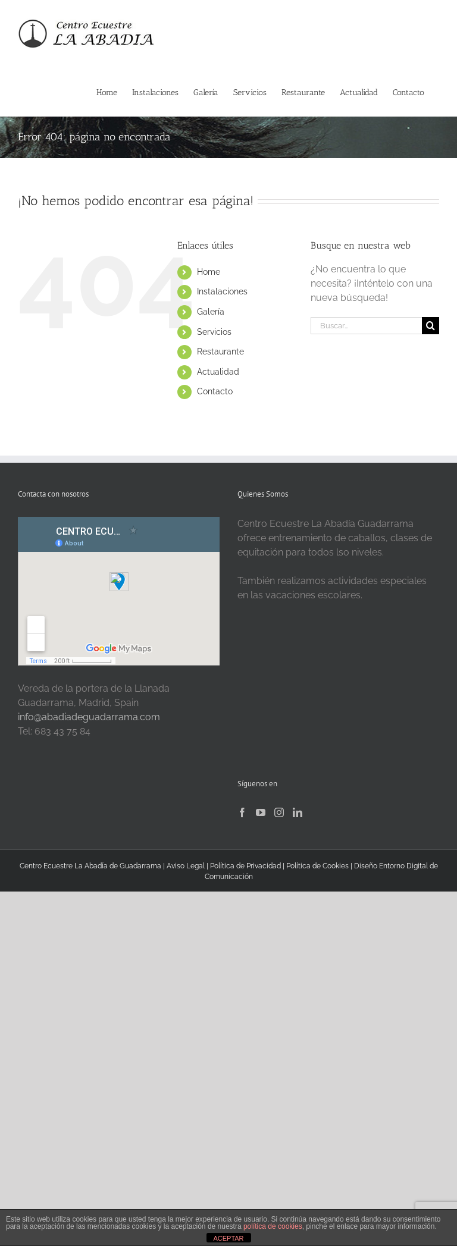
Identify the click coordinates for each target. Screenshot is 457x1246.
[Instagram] (279, 812)
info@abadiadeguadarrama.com (89, 717)
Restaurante (220, 351)
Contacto (215, 391)
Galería (210, 311)
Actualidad (218, 371)
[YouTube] (260, 812)
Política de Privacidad (246, 866)
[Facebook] (242, 812)
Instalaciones (222, 291)
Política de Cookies (317, 866)
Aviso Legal (186, 866)
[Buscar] (430, 325)
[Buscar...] (366, 325)
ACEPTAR (228, 1238)
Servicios (214, 332)
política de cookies (272, 1226)
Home (208, 272)
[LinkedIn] (297, 812)
